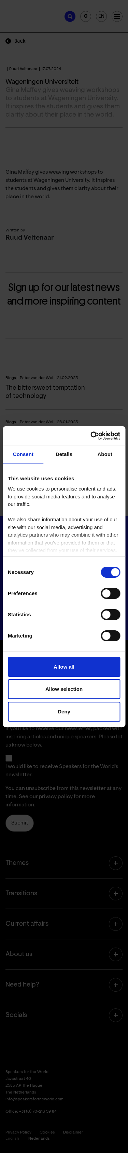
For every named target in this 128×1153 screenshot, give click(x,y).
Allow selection (64, 689)
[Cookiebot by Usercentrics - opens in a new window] (91, 435)
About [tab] (105, 454)
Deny (64, 711)
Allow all (64, 667)
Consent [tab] (23, 454)
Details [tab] (64, 454)
